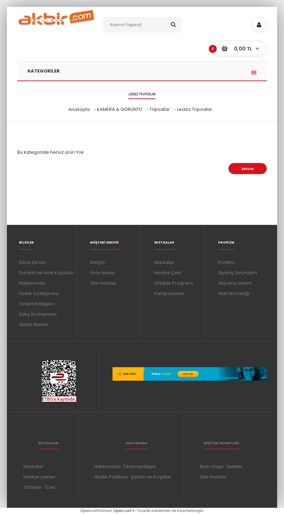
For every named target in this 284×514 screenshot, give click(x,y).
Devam (248, 169)
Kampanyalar (169, 293)
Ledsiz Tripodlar (194, 109)
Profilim (226, 262)
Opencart (122, 510)
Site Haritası (103, 283)
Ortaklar (32, 487)
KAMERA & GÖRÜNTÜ (119, 109)
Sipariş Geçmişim (237, 272)
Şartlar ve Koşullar (151, 477)
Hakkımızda (32, 283)
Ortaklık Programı (173, 283)
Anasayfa (79, 109)
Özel (50, 487)
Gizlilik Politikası (111, 477)
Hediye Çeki (167, 272)
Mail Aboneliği (233, 293)
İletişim (98, 262)
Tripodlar (159, 109)
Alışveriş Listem (235, 283)
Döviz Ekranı (32, 262)
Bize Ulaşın (212, 466)
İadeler (235, 466)
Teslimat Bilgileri (37, 304)
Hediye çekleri (39, 477)
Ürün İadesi (102, 272)
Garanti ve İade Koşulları (46, 272)
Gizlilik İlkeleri (33, 324)
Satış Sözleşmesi (38, 314)
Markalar (164, 262)
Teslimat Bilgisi (139, 466)
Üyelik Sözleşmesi (39, 293)
